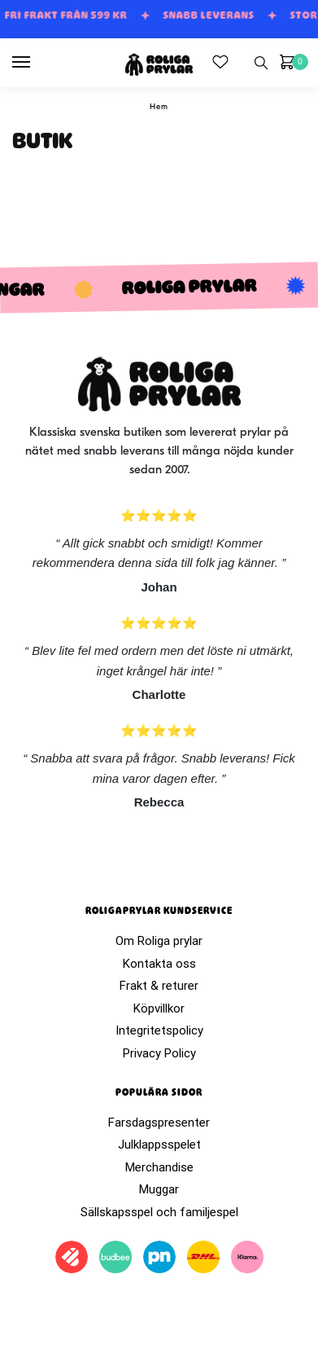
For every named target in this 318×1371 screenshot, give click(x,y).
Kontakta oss (159, 963)
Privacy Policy (159, 1053)
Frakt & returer (159, 985)
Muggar (159, 1189)
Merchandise (159, 1167)
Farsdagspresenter (159, 1122)
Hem (159, 107)
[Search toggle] (261, 62)
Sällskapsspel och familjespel (159, 1212)
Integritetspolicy (159, 1030)
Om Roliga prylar (159, 941)
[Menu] (36, 63)
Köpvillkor (159, 1008)
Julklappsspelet (159, 1144)
